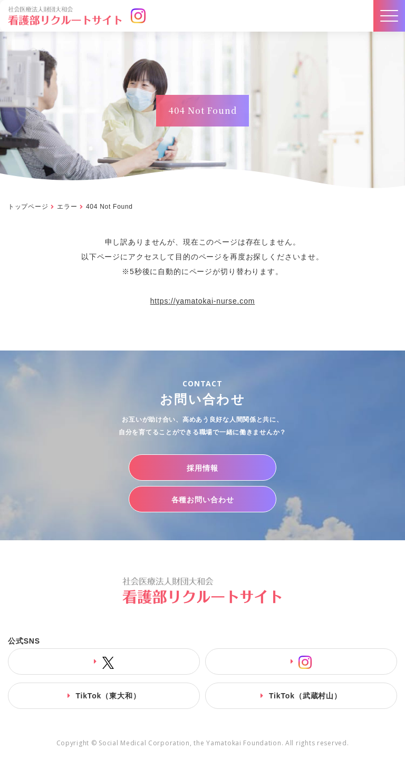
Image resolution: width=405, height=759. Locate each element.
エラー (67, 206)
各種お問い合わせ (202, 499)
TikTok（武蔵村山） (305, 696)
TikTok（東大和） (107, 696)
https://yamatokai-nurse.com (202, 301)
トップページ (28, 206)
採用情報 (202, 468)
